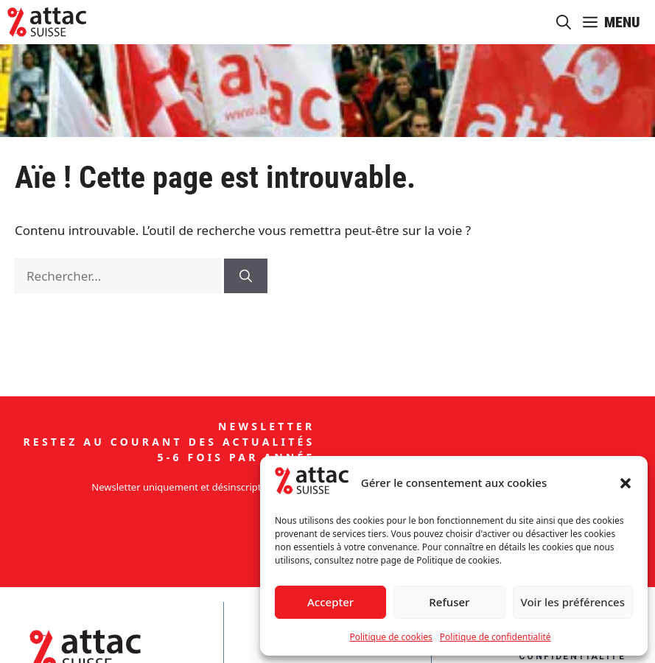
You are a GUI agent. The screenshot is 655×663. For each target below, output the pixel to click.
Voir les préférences (573, 601)
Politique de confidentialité (495, 637)
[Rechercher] (245, 276)
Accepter (330, 601)
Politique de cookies (390, 637)
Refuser (449, 601)
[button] (625, 483)
